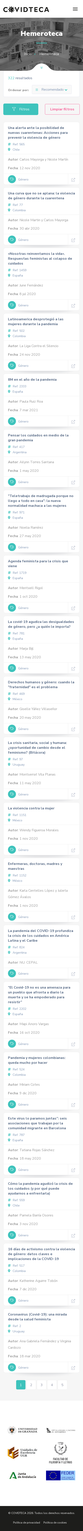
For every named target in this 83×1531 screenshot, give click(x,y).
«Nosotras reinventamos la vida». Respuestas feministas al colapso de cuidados (40, 258)
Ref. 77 (15, 205)
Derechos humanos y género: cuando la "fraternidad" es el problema (41, 685)
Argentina (17, 452)
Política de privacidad (26, 1522)
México (15, 699)
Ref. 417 (16, 447)
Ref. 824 (16, 947)
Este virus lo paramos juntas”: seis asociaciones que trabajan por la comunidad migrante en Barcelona (37, 1123)
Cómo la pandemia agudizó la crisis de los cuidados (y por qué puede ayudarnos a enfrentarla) (40, 1188)
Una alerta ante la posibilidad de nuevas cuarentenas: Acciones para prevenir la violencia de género (38, 132)
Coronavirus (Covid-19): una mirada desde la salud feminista (37, 1317)
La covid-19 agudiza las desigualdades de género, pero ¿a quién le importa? (41, 624)
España (15, 275)
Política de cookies (55, 1522)
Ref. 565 (16, 144)
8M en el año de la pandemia (32, 379)
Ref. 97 (15, 759)
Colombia (17, 210)
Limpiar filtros (62, 109)
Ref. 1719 (17, 573)
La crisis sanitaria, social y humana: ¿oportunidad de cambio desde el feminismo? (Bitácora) (37, 747)
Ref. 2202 (17, 1009)
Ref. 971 (16, 512)
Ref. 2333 (17, 386)
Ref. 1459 (17, 270)
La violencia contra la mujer (31, 808)
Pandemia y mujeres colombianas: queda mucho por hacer (37, 1060)
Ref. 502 (16, 331)
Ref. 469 (16, 694)
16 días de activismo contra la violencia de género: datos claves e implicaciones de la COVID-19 (41, 1254)
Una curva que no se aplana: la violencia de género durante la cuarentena (41, 196)
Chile (14, 150)
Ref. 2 (14, 1326)
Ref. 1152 (17, 875)
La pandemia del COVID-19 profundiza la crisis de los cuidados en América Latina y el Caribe (40, 935)
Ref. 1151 (17, 815)
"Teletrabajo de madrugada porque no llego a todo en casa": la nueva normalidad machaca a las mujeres (40, 501)
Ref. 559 (16, 1200)
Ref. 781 (16, 633)
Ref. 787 (16, 1135)
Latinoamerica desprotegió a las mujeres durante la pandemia (36, 322)
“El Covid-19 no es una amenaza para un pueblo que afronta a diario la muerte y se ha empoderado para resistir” (39, 995)
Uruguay (16, 765)
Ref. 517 (16, 1266)
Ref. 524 (16, 1069)
